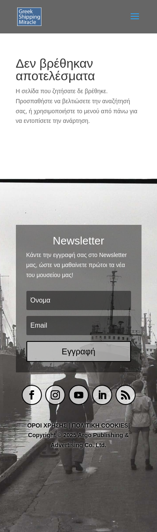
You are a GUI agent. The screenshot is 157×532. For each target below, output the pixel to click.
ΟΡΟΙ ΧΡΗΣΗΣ (47, 425)
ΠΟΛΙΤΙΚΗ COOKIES (100, 425)
